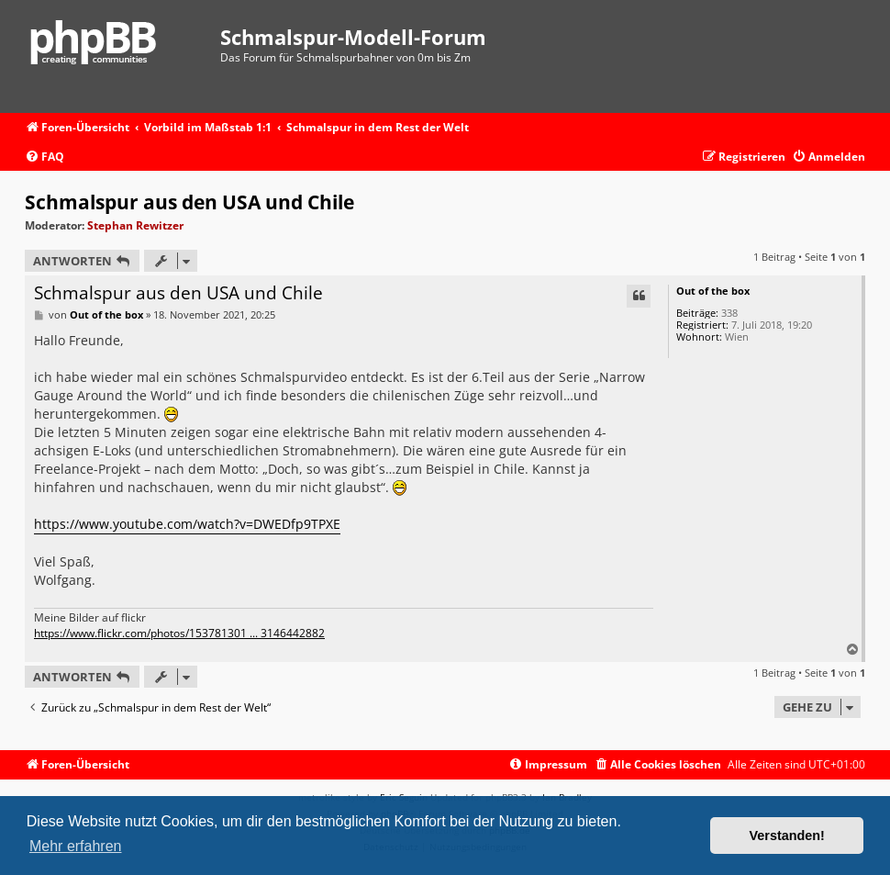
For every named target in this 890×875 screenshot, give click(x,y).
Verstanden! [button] (787, 835)
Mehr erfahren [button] (75, 846)
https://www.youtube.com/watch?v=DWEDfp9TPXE (187, 524)
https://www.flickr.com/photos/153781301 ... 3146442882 (179, 633)
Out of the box (713, 291)
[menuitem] (44, 157)
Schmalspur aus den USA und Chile (189, 202)
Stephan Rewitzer (135, 225)
